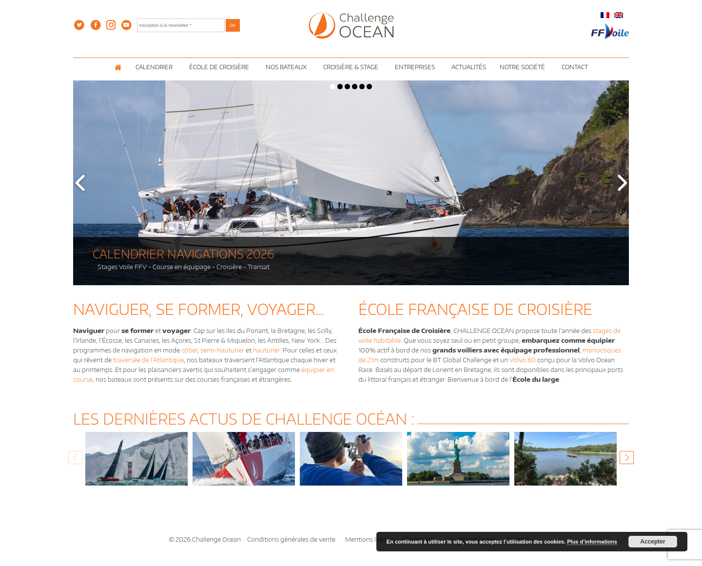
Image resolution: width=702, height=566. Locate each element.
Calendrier (156, 67)
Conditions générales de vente (291, 539)
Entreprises (416, 67)
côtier (189, 350)
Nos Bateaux (288, 67)
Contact (575, 67)
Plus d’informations (592, 542)
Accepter (652, 541)
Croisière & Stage (352, 67)
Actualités (468, 67)
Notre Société (524, 67)
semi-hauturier (222, 350)
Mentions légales (369, 539)
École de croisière (220, 67)
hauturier (266, 350)
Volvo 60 (522, 360)
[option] (136, 463)
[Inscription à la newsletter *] (181, 25)
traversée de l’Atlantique (148, 360)
